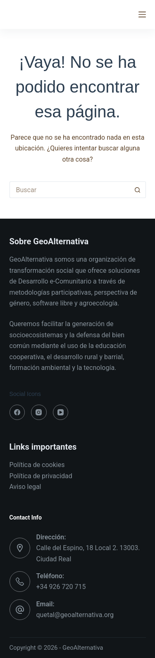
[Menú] (142, 14)
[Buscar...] (69, 189)
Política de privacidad (41, 476)
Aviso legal (25, 487)
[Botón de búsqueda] (137, 189)
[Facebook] (17, 412)
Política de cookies (37, 465)
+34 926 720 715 (61, 587)
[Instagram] (39, 412)
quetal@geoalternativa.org (75, 615)
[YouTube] (61, 412)
